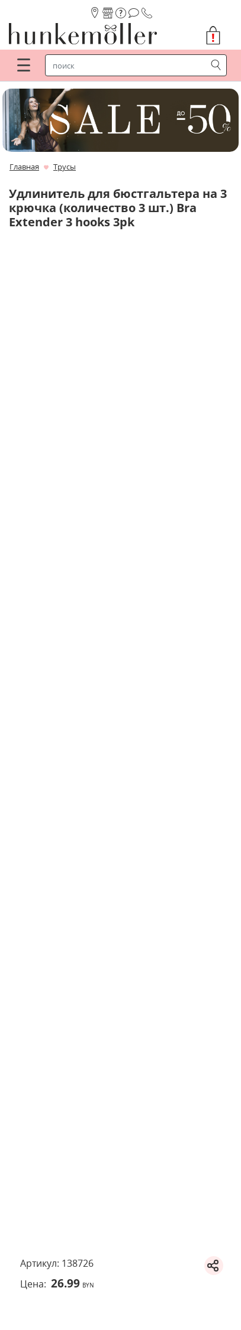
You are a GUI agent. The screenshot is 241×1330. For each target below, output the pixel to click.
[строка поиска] (128, 65)
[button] (218, 35)
